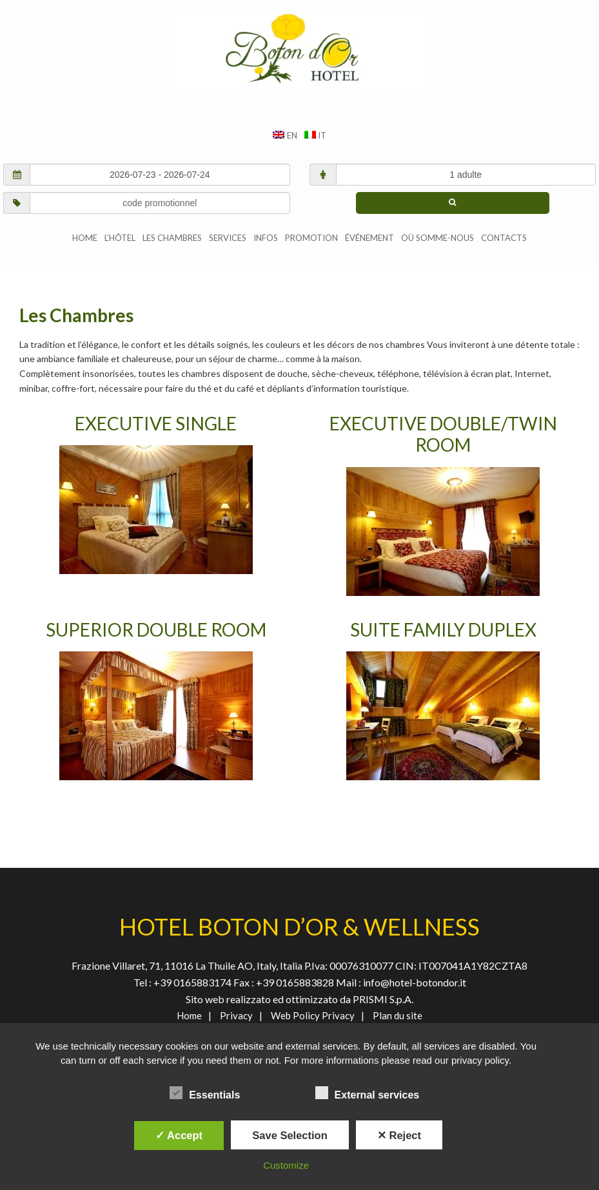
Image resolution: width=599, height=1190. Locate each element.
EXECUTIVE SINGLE (156, 423)
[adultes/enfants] (466, 175)
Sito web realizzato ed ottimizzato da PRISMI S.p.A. (299, 999)
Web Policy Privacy (313, 1015)
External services (367, 1092)
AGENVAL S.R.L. (299, 50)
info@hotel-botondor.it (414, 982)
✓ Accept (178, 1135)
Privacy (236, 1015)
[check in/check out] (160, 175)
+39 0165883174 (191, 982)
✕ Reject (399, 1135)
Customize (286, 1165)
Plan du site (397, 1015)
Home (189, 1015)
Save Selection (289, 1135)
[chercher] (452, 203)
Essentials (205, 1092)
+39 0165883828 (296, 982)
